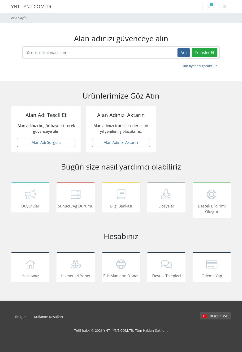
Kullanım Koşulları (48, 317)
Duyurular (30, 198)
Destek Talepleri (166, 268)
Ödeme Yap (212, 268)
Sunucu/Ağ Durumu (75, 198)
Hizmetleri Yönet (75, 268)
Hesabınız (30, 268)
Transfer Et (204, 52)
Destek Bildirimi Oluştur (212, 201)
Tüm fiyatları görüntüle (199, 66)
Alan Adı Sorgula (46, 142)
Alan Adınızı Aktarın (121, 142)
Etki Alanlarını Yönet (121, 268)
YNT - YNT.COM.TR (31, 6)
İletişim (20, 317)
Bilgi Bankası (121, 198)
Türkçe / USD (215, 316)
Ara (184, 52)
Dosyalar (166, 198)
